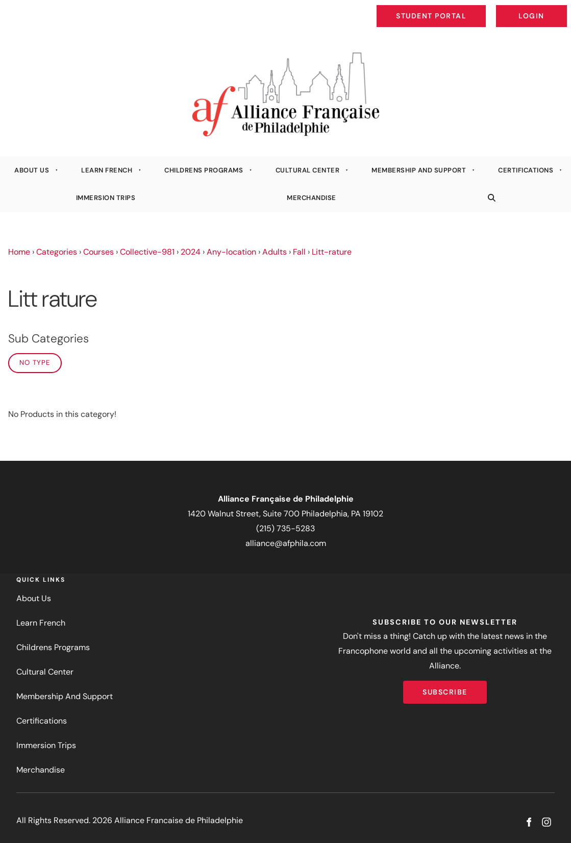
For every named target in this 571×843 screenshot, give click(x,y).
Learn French (106, 170)
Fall (299, 251)
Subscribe (445, 687)
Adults (274, 251)
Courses (98, 251)
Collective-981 (147, 251)
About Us (31, 170)
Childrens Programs (203, 170)
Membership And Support (418, 170)
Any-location (231, 251)
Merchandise (311, 197)
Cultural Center (308, 170)
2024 (191, 251)
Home (19, 251)
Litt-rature (332, 251)
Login (558, 8)
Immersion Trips (106, 197)
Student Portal (454, 8)
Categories (56, 251)
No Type (35, 362)
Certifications (525, 170)
